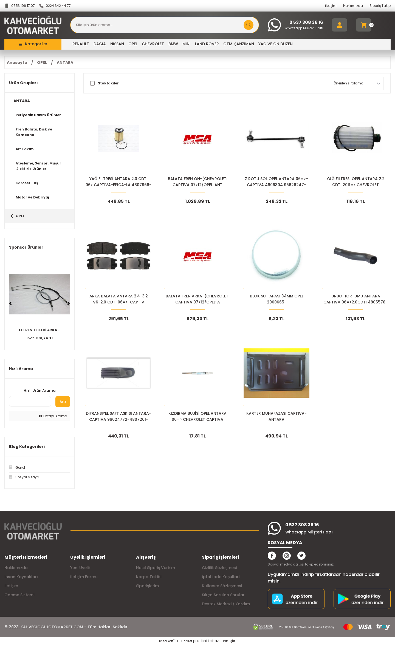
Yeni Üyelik (80, 567)
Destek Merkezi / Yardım (226, 604)
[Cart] (363, 25)
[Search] (164, 25)
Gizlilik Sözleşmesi (219, 567)
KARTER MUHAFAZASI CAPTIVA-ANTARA (276, 416)
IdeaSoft (166, 641)
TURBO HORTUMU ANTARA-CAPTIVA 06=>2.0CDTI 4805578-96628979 (355, 299)
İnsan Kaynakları (21, 576)
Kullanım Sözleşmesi (222, 586)
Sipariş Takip (380, 5)
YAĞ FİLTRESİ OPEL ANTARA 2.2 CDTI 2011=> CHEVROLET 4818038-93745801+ (356, 182)
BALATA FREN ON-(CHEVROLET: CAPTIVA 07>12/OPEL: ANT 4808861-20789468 (197, 182)
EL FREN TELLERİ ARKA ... (39, 330)
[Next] (68, 303)
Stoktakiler (108, 83)
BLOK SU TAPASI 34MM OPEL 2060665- (276, 299)
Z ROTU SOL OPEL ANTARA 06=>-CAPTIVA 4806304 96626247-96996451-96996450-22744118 (276, 182)
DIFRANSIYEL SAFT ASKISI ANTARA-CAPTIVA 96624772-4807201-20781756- (118, 416)
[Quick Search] (30, 401)
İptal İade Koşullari (220, 576)
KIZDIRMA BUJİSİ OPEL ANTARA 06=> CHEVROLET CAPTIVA (197, 416)
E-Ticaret (184, 641)
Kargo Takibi (148, 576)
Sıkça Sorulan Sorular (223, 595)
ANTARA (65, 62)
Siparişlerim (147, 586)
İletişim (331, 5)
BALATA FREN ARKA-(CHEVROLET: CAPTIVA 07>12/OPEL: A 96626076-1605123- (197, 299)
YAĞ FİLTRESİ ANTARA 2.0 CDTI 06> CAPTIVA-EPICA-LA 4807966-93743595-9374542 (118, 182)
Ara (63, 401)
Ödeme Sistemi (19, 595)
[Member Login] (339, 25)
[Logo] (32, 25)
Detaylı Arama (53, 416)
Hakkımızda (353, 5)
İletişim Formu (84, 576)
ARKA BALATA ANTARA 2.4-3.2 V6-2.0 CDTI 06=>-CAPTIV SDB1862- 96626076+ (118, 299)
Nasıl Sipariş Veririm (155, 567)
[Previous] (10, 303)
